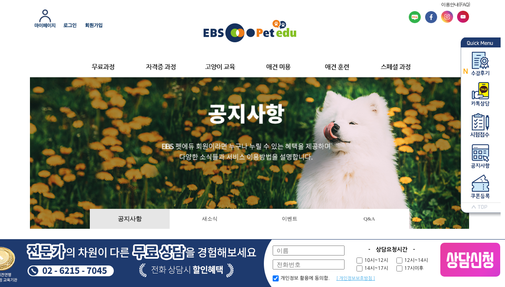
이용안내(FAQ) (455, 4)
